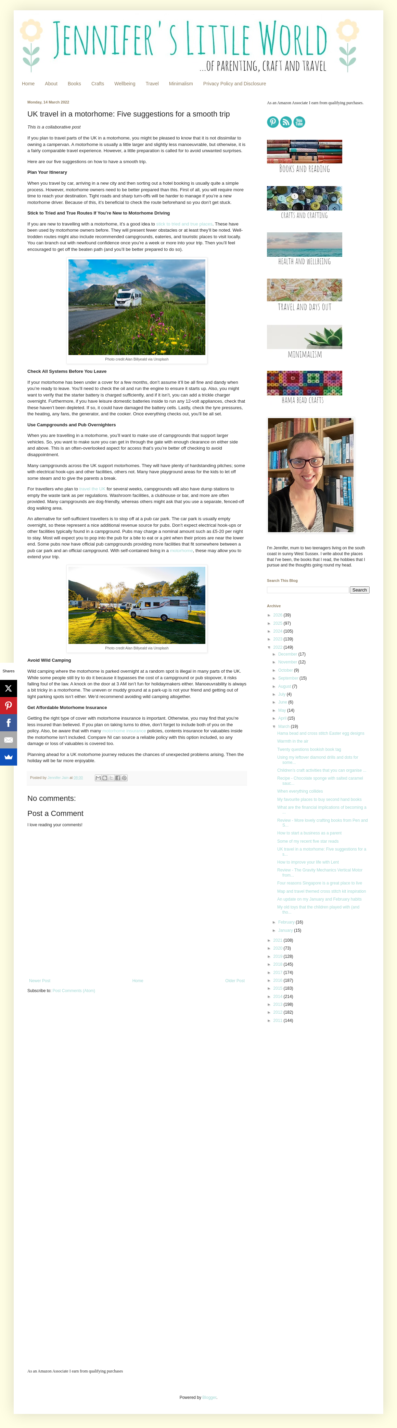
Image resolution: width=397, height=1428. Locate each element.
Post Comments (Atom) (73, 990)
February (287, 922)
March (284, 726)
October (286, 670)
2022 (278, 647)
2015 (278, 988)
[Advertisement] (308, 1137)
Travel (151, 83)
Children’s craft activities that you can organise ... (322, 770)
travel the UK (92, 488)
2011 (278, 1020)
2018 (278, 964)
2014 (278, 996)
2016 (278, 980)
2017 (278, 972)
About (51, 83)
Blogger (209, 1397)
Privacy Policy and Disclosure (234, 83)
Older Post (235, 980)
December (288, 654)
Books (74, 83)
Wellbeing (124, 83)
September (288, 678)
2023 (278, 639)
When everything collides (300, 791)
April (282, 718)
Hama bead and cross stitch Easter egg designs (320, 733)
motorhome (181, 550)
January (286, 930)
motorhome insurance (124, 730)
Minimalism (181, 83)
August (285, 686)
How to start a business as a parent (309, 833)
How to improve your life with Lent (308, 862)
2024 (278, 631)
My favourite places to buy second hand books (319, 799)
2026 (278, 615)
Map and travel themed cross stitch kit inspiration (321, 891)
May (282, 710)
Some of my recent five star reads (307, 841)
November (288, 662)
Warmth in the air (292, 741)
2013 (278, 1004)
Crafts (97, 83)
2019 (278, 956)
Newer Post (39, 980)
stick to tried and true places (184, 224)
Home (28, 83)
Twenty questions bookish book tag (309, 749)
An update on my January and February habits (319, 899)
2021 (278, 940)
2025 (278, 623)
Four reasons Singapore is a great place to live (319, 883)
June (283, 702)
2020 (278, 948)
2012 (278, 1012)
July (282, 694)
